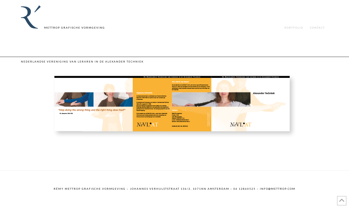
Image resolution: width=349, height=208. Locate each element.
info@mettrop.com (277, 188)
